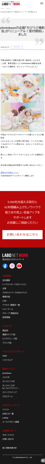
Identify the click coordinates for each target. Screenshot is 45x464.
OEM (4, 356)
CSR (4, 301)
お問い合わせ (8, 439)
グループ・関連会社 (10, 313)
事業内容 (6, 297)
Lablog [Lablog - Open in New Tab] (5, 418)
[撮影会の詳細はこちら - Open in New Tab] (10, 173)
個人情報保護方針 (9, 448)
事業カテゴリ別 (8, 335)
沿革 (4, 288)
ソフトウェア (7, 360)
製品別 (5, 330)
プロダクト (7, 326)
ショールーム (7, 309)
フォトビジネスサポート (13, 351)
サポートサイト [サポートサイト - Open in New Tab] (8, 435)
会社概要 (6, 280)
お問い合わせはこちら (22, 234)
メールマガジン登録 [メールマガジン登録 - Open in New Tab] (10, 422)
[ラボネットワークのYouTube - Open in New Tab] (19, 266)
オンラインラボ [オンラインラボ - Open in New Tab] (8, 381)
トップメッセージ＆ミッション (14, 284)
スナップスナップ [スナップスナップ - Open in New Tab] (9, 392)
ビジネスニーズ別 (9, 339)
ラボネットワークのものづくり (14, 293)
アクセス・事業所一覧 (11, 305)
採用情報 (6, 317)
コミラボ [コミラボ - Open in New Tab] (5, 377)
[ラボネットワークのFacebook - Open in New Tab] (5, 266)
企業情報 (6, 276)
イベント (5, 410)
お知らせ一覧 (8, 414)
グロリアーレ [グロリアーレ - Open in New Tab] (7, 396)
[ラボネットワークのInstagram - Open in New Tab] (12, 266)
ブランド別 (6, 343)
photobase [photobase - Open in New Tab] (6, 373)
